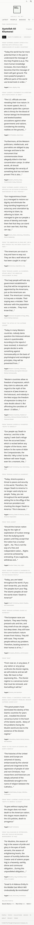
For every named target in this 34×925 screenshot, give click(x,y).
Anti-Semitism (18, 692)
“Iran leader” (11, 522)
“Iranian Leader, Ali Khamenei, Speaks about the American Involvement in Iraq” (15, 273)
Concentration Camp (10, 182)
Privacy (10, 918)
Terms (16, 918)
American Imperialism (10, 517)
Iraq (24, 266)
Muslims (11, 877)
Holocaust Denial (8, 371)
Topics (10, 915)
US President (12, 135)
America (11, 514)
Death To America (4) (14, 37)
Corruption (11, 879)
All (4, 37)
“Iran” (8, 658)
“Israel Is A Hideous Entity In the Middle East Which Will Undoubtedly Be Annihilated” (16, 887)
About (4, 918)
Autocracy (19, 235)
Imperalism (19, 266)
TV (29, 20)
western (11, 180)
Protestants (7, 794)
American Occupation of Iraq (17, 316)
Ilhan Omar (20, 904)
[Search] (31, 1)
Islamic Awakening (9, 237)
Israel (10, 895)
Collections (18, 915)
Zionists (27, 514)
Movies (22, 20)
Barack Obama (8, 904)
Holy (18, 87)
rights (22, 565)
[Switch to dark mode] (27, 1)
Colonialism (26, 235)
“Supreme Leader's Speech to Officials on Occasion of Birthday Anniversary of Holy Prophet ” (15, 189)
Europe (19, 792)
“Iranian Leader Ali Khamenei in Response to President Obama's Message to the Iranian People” (16, 573)
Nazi (20, 180)
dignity (15, 87)
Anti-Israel (15, 895)
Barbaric (17, 653)
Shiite (27, 316)
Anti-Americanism (9, 605)
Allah (5, 469)
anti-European (24, 653)
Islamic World (8, 318)
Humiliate (20, 877)
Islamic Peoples (23, 603)
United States (12, 792)
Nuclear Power (13, 565)
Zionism (16, 180)
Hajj (15, 877)
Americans (12, 266)
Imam (10, 235)
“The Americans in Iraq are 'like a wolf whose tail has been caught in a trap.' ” (16, 245)
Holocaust (19, 182)
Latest (5, 20)
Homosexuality (12, 373)
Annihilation (22, 895)
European (11, 653)
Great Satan (20, 135)
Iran (20, 467)
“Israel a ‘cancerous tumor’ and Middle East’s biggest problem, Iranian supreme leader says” (16, 700)
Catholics (24, 792)
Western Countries (14, 368)
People (14, 20)
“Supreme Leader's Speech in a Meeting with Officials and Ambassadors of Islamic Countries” (15, 45)
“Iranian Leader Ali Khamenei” (17, 474)
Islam (10, 87)
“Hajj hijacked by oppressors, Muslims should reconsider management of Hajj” (15, 834)
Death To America (14, 467)
